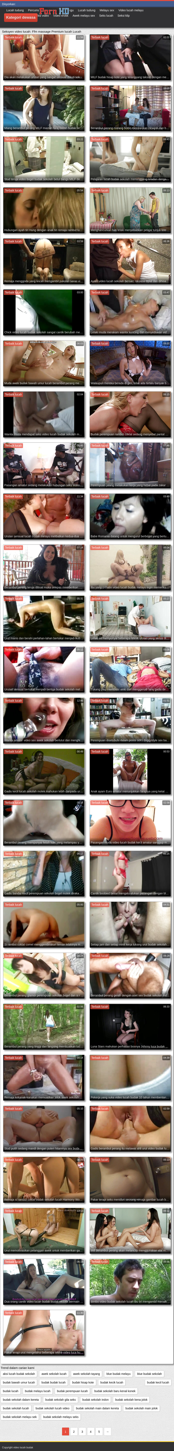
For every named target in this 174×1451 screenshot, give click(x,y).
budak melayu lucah (38, 1391)
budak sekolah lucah (16, 1408)
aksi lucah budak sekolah (19, 1373)
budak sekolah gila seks (60, 1399)
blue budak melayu (118, 1373)
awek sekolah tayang (86, 1373)
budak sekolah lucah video (52, 1408)
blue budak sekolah (149, 1373)
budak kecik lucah (111, 1382)
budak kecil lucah (158, 1382)
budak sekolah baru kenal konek (114, 1391)
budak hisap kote (83, 1382)
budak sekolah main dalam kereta (97, 1408)
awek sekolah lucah (53, 1373)
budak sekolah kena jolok (131, 1399)
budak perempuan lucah (72, 1391)
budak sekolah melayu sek (20, 1417)
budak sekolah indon (95, 1399)
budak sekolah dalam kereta (21, 1399)
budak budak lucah (53, 1382)
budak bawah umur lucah (19, 1382)
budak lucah (10, 1391)
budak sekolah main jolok (141, 1408)
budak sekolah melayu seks (60, 1417)
